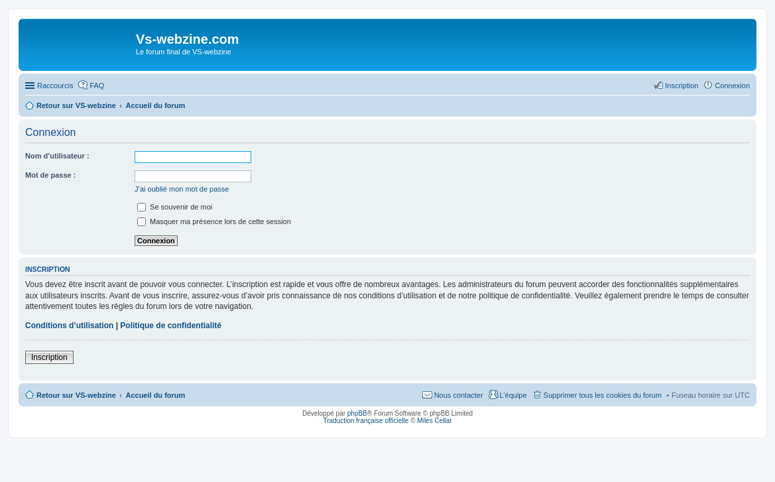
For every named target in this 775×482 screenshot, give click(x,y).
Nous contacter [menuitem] (458, 395)
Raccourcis (55, 86)
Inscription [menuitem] (681, 86)
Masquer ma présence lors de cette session (214, 221)
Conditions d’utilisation (69, 325)
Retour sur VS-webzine (76, 395)
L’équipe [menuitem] (513, 395)
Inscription (49, 357)
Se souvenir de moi (174, 207)
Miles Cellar (434, 420)
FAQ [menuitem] (96, 86)
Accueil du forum (155, 395)
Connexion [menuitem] (732, 86)
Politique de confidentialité (170, 325)
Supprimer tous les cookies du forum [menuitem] (603, 395)
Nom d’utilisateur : (57, 156)
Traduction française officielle (365, 420)
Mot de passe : (50, 175)
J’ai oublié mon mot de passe (182, 189)
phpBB (357, 413)
